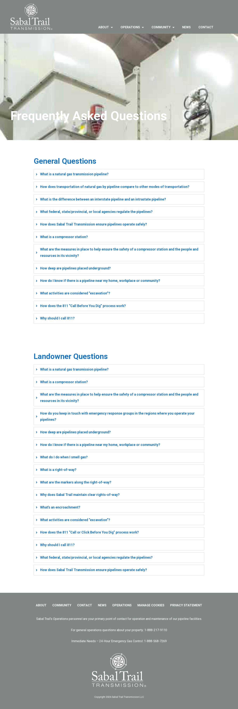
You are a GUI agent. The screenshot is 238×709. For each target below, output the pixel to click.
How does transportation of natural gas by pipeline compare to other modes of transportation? (114, 187)
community (163, 27)
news (186, 27)
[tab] (119, 174)
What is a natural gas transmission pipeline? (74, 174)
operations (132, 27)
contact (205, 27)
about (105, 27)
